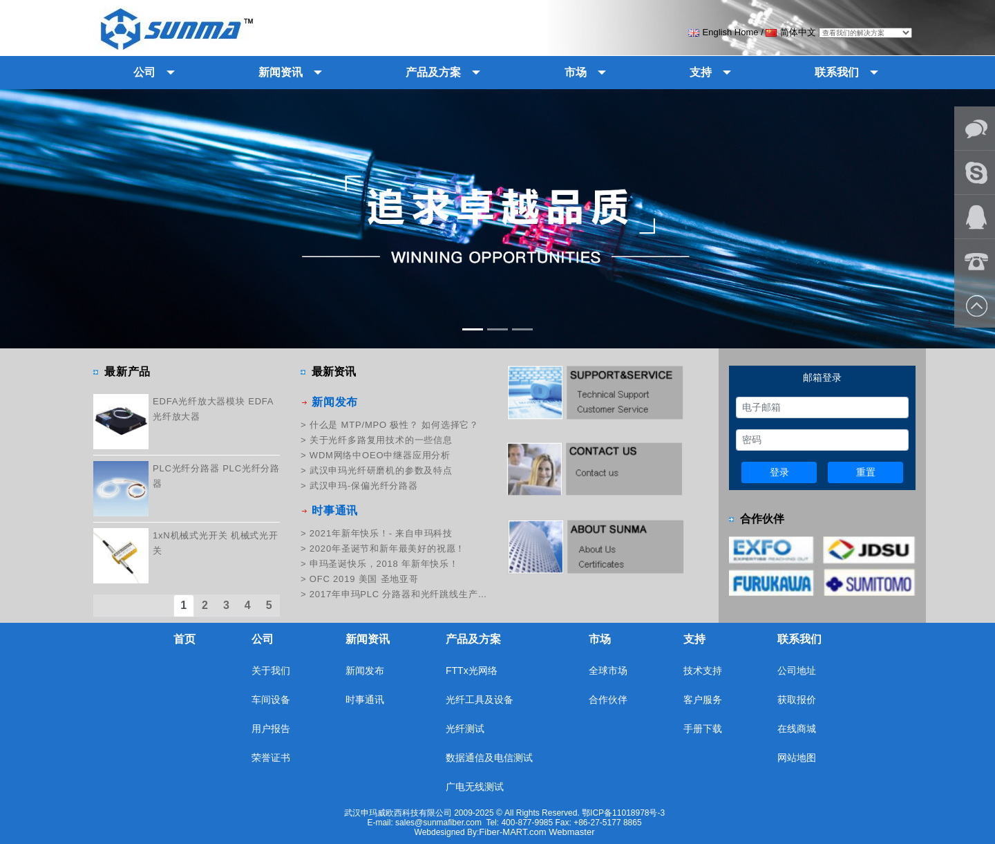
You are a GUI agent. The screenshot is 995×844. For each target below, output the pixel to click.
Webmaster (571, 832)
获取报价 (796, 699)
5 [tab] (269, 605)
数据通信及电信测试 (489, 757)
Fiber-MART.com (514, 832)
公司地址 (796, 670)
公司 (263, 639)
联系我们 (799, 639)
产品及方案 (473, 639)
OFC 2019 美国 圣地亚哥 (364, 579)
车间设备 (271, 699)
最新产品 (127, 371)
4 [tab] (248, 605)
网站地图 (796, 757)
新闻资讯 (367, 639)
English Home (723, 32)
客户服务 (702, 699)
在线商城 (796, 728)
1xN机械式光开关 (190, 535)
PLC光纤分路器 (186, 468)
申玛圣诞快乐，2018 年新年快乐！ (384, 564)
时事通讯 (335, 510)
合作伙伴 (762, 519)
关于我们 (271, 670)
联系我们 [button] (837, 72)
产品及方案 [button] (433, 72)
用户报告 (271, 728)
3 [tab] (226, 605)
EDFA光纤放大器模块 (199, 401)
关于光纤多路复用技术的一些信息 (381, 440)
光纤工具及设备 (479, 699)
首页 (184, 639)
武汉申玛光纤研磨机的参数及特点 (381, 470)
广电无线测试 (475, 786)
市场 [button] (576, 72)
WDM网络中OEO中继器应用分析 (380, 455)
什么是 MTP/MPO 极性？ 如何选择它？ (394, 425)
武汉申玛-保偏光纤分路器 (364, 485)
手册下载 (702, 728)
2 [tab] (205, 605)
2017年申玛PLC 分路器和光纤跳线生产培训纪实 (398, 594)
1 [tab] (183, 605)
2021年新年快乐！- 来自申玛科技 (381, 533)
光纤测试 (465, 728)
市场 (600, 639)
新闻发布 (335, 402)
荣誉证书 (271, 757)
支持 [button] (701, 72)
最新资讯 (334, 371)
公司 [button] (144, 72)
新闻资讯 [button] (280, 72)
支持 (694, 639)
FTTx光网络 (472, 670)
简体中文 (791, 32)
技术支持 (702, 670)
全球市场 (608, 670)
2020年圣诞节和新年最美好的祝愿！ (387, 548)
